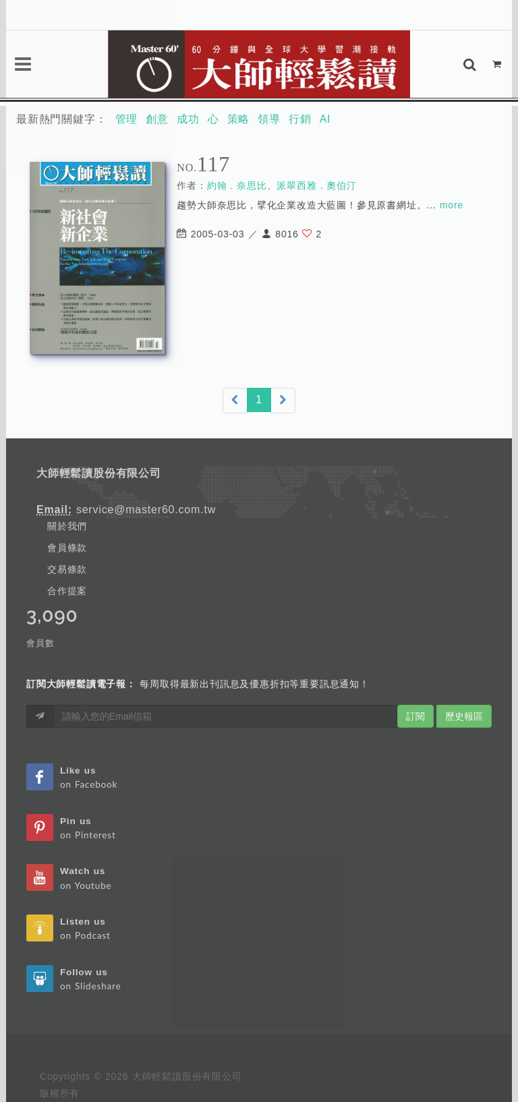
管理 (126, 119)
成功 (188, 119)
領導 (269, 119)
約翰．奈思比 (237, 185)
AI (325, 119)
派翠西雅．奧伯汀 (316, 185)
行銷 (300, 119)
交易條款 (67, 569)
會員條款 (67, 547)
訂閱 (415, 716)
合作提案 (67, 590)
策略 (238, 119)
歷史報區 (464, 716)
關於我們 (67, 526)
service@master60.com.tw (146, 509)
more (451, 205)
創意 (157, 119)
